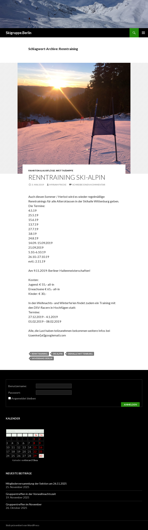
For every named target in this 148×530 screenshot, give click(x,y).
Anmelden (130, 404)
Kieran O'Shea (31, 460)
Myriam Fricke (57, 184)
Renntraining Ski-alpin (66, 177)
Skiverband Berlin (42, 358)
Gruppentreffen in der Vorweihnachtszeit (31, 494)
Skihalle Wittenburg (80, 353)
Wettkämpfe (64, 170)
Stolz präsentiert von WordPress (22, 525)
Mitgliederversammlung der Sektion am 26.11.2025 (36, 483)
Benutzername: (17, 386)
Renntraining (40, 353)
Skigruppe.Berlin (18, 33)
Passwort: (14, 392)
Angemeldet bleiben (23, 398)
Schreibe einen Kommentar (88, 184)
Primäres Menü (143, 32)
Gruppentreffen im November (24, 504)
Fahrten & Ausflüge (41, 170)
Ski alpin (58, 353)
